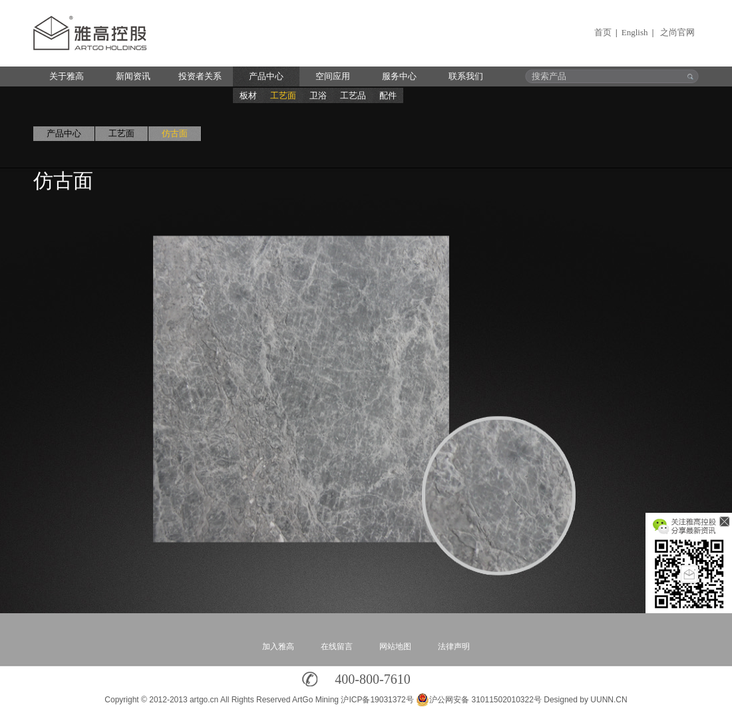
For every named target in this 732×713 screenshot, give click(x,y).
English (635, 32)
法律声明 (454, 646)
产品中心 (266, 76)
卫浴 (318, 95)
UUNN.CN (608, 699)
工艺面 (283, 95)
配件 (388, 95)
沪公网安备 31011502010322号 (479, 699)
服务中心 (399, 76)
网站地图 (395, 646)
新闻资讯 (133, 76)
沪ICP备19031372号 (377, 699)
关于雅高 (66, 76)
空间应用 (332, 76)
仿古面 (175, 133)
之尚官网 (677, 32)
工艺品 (353, 95)
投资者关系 (200, 76)
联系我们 (466, 76)
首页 (603, 32)
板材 (248, 95)
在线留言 (337, 646)
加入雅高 (278, 646)
